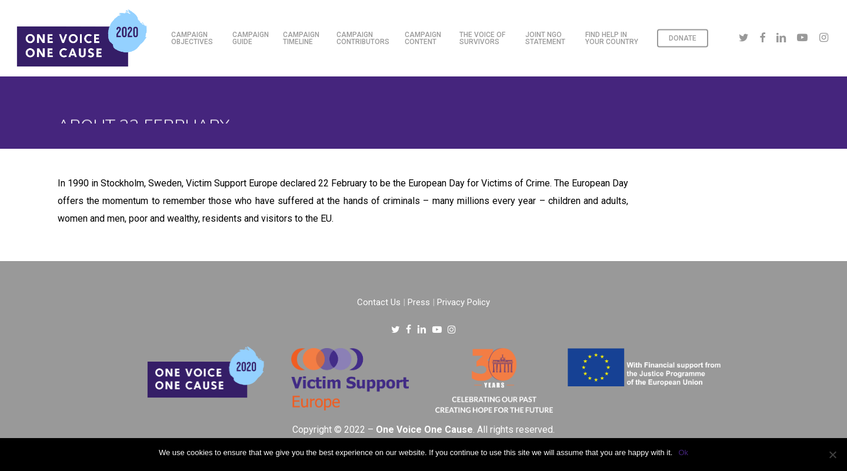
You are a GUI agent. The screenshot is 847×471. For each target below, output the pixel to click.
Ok (683, 452)
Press (419, 302)
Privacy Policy (463, 302)
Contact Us (379, 302)
